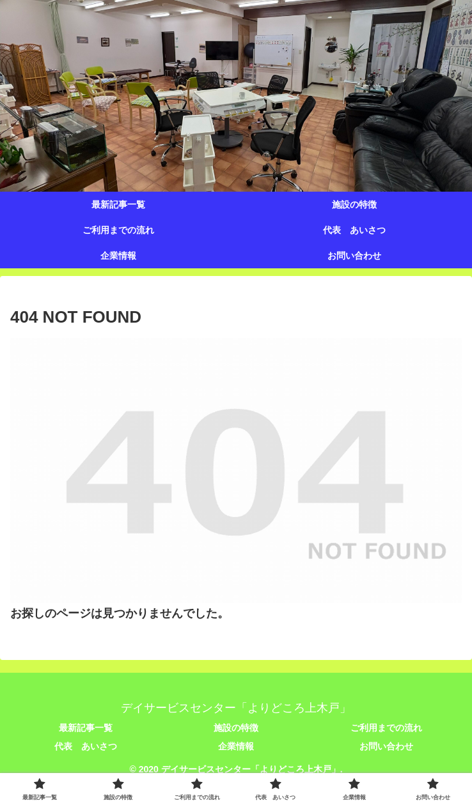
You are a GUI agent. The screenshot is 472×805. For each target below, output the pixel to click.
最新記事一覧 (86, 728)
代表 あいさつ (85, 746)
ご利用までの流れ (386, 728)
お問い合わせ (386, 746)
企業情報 (236, 746)
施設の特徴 (236, 728)
